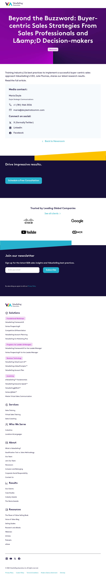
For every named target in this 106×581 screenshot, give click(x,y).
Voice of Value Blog (12, 519)
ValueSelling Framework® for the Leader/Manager (23, 348)
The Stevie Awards (11, 501)
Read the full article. (15, 81)
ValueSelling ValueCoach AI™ (15, 362)
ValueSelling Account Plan (14, 370)
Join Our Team (10, 461)
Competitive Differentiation (15, 330)
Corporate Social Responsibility (16, 473)
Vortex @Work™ (11, 392)
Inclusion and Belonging (14, 469)
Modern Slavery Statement (49, 573)
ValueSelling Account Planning (16, 335)
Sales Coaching (10, 419)
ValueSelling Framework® (14, 322)
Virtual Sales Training (12, 414)
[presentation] (22, 279)
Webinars (8, 532)
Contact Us (9, 477)
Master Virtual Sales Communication (18, 396)
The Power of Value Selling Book (16, 515)
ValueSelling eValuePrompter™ (16, 366)
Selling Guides (10, 523)
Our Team (8, 457)
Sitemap (62, 573)
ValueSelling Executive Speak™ (16, 384)
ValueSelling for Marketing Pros (16, 339)
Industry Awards (11, 497)
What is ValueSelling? (13, 448)
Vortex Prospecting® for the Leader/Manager (21, 352)
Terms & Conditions (32, 573)
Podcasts (8, 540)
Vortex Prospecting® (12, 326)
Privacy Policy (32, 286)
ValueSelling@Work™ (13, 388)
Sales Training (10, 410)
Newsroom (9, 465)
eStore (7, 544)
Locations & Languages (13, 434)
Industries (8, 430)
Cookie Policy (20, 573)
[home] (14, 4)
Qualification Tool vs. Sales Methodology (19, 452)
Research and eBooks (13, 528)
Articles (8, 536)
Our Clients (9, 489)
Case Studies (9, 493)
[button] (98, 4)
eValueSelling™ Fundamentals (16, 380)
